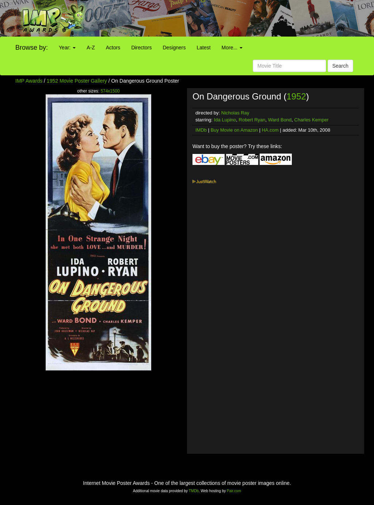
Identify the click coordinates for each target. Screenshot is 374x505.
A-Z (91, 47)
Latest (203, 47)
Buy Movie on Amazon (234, 130)
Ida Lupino (225, 120)
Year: (67, 47)
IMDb (201, 130)
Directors (141, 47)
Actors (113, 47)
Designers (174, 47)
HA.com (270, 130)
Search (340, 66)
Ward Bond (280, 120)
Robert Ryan (252, 120)
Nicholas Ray (235, 113)
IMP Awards (28, 81)
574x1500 (109, 91)
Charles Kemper (311, 120)
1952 (296, 96)
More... (232, 47)
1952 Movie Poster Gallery (77, 81)
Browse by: (31, 47)
